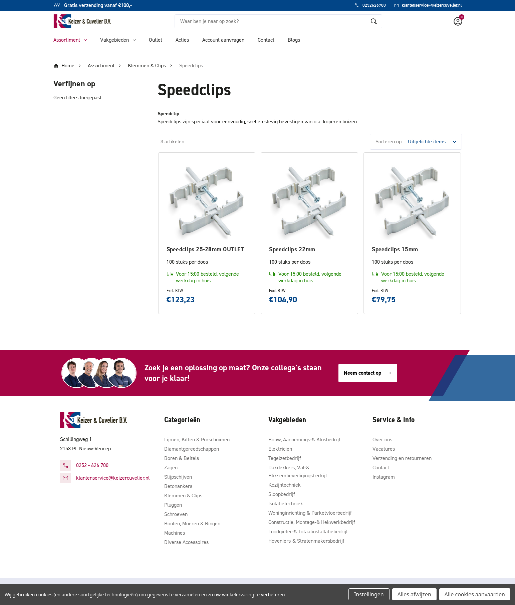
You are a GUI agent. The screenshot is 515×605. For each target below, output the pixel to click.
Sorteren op (388, 141)
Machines (174, 532)
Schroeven (176, 514)
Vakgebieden (118, 39)
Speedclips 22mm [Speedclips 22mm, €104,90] (292, 249)
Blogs (294, 39)
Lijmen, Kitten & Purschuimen (197, 439)
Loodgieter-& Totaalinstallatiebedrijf (308, 531)
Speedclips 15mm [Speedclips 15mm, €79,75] (395, 249)
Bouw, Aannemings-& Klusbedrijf (304, 439)
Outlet (155, 39)
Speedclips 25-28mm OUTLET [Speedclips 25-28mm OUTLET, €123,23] (205, 249)
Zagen (171, 467)
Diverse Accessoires (186, 542)
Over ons (382, 439)
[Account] (458, 21)
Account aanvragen (223, 39)
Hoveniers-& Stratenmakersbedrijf (306, 540)
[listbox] (434, 141)
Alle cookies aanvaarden (475, 594)
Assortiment (70, 39)
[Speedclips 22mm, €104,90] (309, 201)
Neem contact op (368, 372)
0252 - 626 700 (92, 465)
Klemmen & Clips (183, 495)
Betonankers (178, 486)
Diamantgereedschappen (191, 448)
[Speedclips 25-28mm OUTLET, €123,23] (207, 201)
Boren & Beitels (181, 458)
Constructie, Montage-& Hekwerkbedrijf (311, 522)
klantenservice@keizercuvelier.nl (113, 477)
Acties (182, 39)
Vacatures (383, 448)
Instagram (383, 476)
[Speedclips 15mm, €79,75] (412, 201)
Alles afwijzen (414, 594)
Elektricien (280, 448)
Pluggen (173, 504)
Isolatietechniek (285, 503)
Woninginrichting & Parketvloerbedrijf (310, 512)
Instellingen (369, 594)
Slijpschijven (178, 476)
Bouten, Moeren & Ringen (192, 523)
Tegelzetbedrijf (284, 458)
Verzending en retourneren (402, 458)
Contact (266, 39)
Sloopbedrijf (281, 494)
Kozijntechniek (284, 484)
